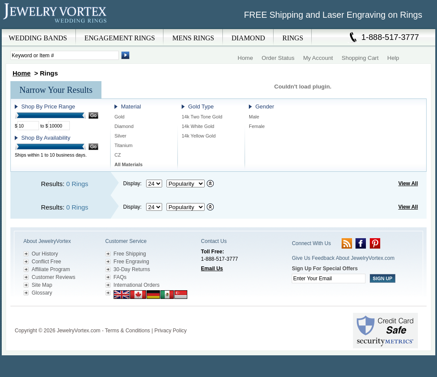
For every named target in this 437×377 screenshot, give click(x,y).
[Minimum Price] (28, 125)
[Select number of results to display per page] (154, 183)
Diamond (124, 126)
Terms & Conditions (127, 331)
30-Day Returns (132, 269)
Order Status (278, 58)
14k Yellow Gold (198, 135)
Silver (120, 135)
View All (408, 183)
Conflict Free (46, 261)
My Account (318, 58)
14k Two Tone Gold (202, 116)
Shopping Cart (360, 58)
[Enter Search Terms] (64, 55)
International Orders (137, 285)
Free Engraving (131, 261)
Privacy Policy (170, 331)
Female (257, 126)
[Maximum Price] (59, 125)
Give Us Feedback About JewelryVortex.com (343, 258)
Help (393, 58)
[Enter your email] (328, 278)
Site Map (42, 285)
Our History (45, 253)
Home (245, 58)
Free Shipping (130, 253)
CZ (117, 154)
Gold (119, 116)
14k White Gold (198, 126)
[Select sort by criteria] (185, 183)
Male (254, 116)
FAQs (120, 277)
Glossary (42, 292)
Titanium (123, 145)
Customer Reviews (53, 277)
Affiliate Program (51, 269)
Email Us (212, 269)
